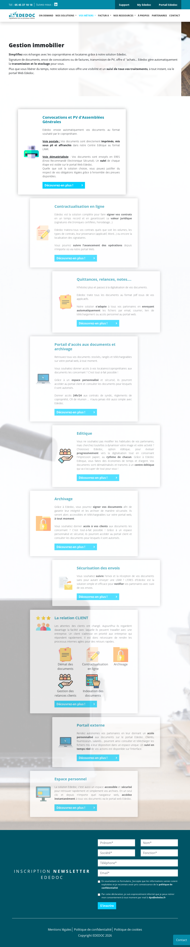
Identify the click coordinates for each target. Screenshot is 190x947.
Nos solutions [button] (65, 15)
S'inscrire (107, 906)
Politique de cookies (128, 929)
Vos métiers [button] (86, 15)
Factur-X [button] (103, 15)
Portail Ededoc (168, 5)
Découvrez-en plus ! (64, 185)
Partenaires (159, 15)
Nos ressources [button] (123, 15)
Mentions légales (59, 929)
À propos (143, 15)
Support (124, 5)
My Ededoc (144, 5)
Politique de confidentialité (93, 929)
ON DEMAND (46, 15)
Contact (174, 15)
